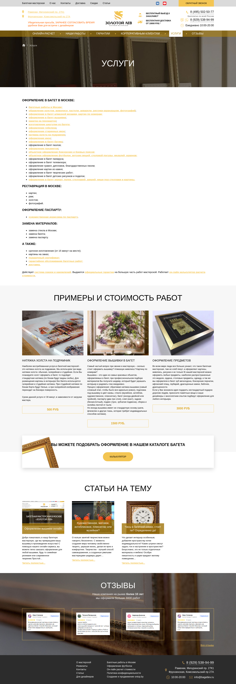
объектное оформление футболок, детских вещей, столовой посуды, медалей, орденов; (83, 155)
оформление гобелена (42, 127)
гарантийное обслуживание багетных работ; (56, 261)
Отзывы (197, 33)
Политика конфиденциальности (124, 673)
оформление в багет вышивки (47, 117)
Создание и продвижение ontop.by (125, 676)
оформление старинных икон (47, 131)
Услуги (176, 33)
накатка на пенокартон (42, 120)
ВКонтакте (157, 3)
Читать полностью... (33, 563)
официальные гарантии (99, 272)
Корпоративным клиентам (140, 33)
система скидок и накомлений (52, 272)
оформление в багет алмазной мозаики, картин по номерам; (66, 114)
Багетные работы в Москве (121, 662)
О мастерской (83, 662)
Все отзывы (207, 645)
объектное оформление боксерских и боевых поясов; (62, 152)
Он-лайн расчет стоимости (121, 669)
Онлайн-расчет (44, 33)
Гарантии (103, 33)
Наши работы (75, 33)
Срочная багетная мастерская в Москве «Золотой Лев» (118, 18)
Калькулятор (118, 456)
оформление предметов (43, 148)
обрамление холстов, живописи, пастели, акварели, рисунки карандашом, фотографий (82, 110)
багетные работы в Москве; (46, 107)
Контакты (65, 3)
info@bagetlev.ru (204, 677)
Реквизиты (82, 666)
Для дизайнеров (85, 676)
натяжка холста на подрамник (47, 134)
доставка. (34, 264)
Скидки (94, 3)
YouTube (164, 3)
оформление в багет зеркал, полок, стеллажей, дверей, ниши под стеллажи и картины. (82, 179)
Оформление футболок (119, 666)
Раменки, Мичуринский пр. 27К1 (46, 12)
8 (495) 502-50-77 (202, 11)
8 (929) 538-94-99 (202, 19)
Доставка (80, 3)
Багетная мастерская (33, 3)
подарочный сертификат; (44, 257)
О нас (53, 3)
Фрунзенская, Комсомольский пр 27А (49, 16)
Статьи (106, 3)
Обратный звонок (196, 3)
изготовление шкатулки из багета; (49, 124)
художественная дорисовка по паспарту (53, 217)
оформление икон (40, 138)
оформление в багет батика (46, 141)
